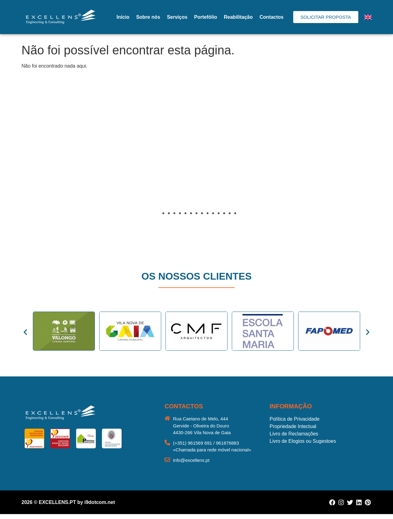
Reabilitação (238, 17)
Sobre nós (148, 17)
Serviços (177, 17)
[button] (28, 161)
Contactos (271, 17)
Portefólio (205, 17)
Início (123, 17)
